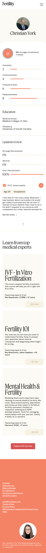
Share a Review (9, 488)
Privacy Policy (8, 507)
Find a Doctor (8, 486)
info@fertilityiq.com (11, 502)
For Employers (8, 491)
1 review (19, 54)
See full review (8, 215)
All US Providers (9, 496)
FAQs (4, 512)
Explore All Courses (23, 446)
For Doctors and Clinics (12, 493)
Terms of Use (8, 504)
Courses (6, 483)
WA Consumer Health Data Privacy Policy (20, 509)
